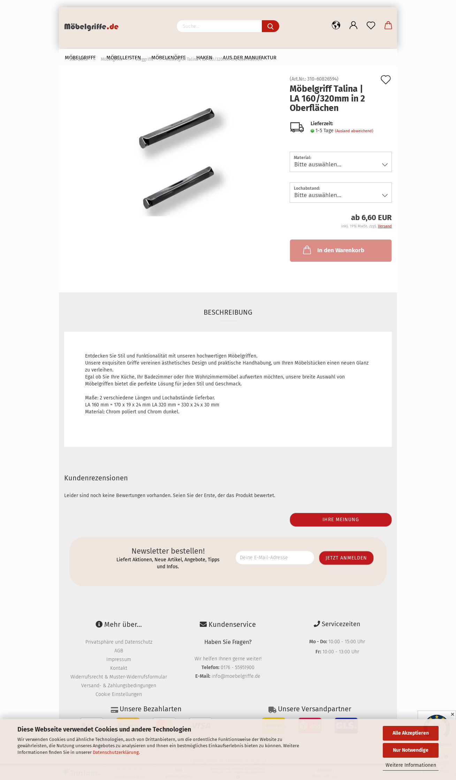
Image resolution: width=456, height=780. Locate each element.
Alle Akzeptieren (411, 733)
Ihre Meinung (340, 520)
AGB (118, 651)
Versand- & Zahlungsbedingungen (118, 686)
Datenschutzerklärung (116, 752)
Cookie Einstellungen (119, 694)
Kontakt (118, 668)
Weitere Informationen (411, 765)
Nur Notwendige (410, 750)
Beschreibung (228, 312)
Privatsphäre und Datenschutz (118, 642)
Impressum (118, 659)
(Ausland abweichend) (354, 131)
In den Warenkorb (333, 249)
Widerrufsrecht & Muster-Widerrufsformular (118, 677)
